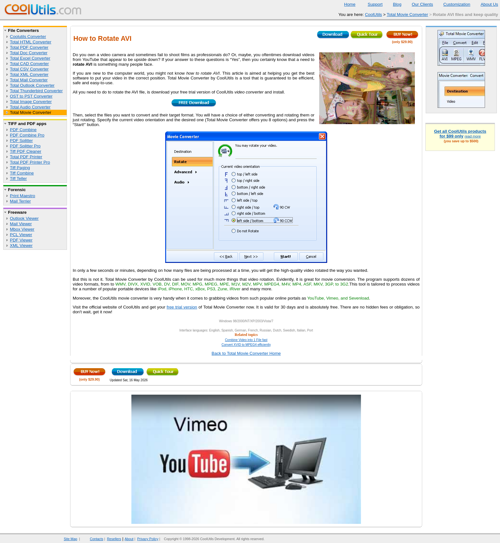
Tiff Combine (22, 173)
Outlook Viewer (24, 218)
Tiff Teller (18, 178)
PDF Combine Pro (27, 135)
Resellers (114, 539)
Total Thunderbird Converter (36, 90)
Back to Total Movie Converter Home (246, 353)
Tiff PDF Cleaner (25, 151)
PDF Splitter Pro (25, 146)
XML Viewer (21, 245)
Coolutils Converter (28, 36)
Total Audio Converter (30, 107)
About (129, 539)
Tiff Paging (20, 167)
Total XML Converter (29, 74)
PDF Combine (23, 129)
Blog (393, 4)
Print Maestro (22, 195)
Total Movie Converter (407, 14)
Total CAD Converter (29, 63)
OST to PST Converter (31, 96)
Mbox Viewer (22, 229)
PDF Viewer (21, 240)
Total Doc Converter (29, 52)
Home (350, 4)
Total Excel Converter (30, 58)
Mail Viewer (21, 223)
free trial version (182, 307)
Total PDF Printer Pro (30, 162)
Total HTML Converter (30, 42)
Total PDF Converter (29, 47)
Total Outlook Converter (32, 85)
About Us (485, 4)
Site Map (70, 539)
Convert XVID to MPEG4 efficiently (246, 344)
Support (371, 4)
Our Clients (418, 4)
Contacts (92, 539)
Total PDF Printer (26, 156)
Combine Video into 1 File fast (246, 340)
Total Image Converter (31, 101)
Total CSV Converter (29, 69)
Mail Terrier (20, 201)
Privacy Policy (147, 539)
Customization (452, 4)
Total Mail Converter (29, 80)
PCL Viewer (21, 234)
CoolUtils (373, 14)
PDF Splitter (21, 140)
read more (473, 136)
